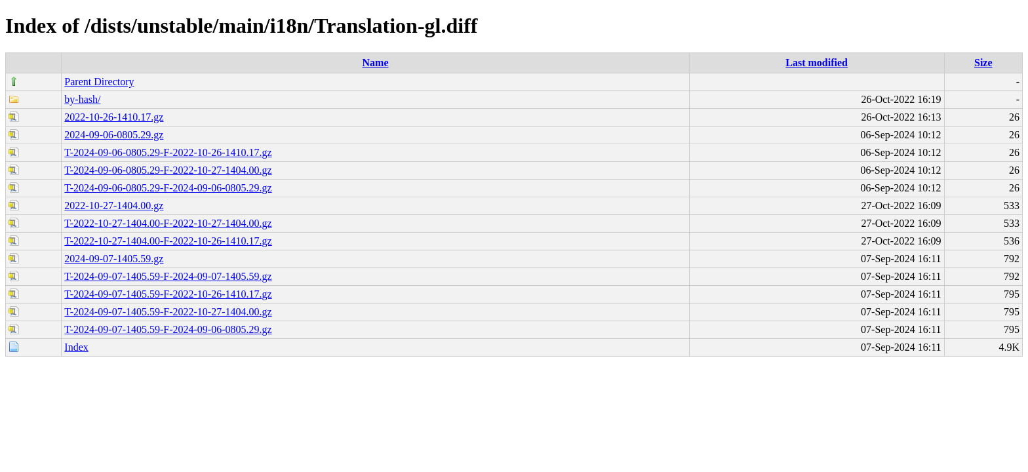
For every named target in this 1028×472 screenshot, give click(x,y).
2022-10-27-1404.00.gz (113, 205)
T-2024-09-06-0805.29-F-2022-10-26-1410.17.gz (167, 152)
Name (376, 62)
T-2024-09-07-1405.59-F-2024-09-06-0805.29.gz (167, 329)
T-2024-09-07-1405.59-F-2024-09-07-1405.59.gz (167, 276)
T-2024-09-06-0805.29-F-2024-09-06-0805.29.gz (167, 187)
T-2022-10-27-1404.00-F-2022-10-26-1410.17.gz (167, 240)
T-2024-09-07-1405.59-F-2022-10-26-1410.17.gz (167, 294)
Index (76, 347)
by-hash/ (82, 99)
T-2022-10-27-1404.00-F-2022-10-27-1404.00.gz (167, 223)
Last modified (816, 62)
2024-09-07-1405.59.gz (113, 258)
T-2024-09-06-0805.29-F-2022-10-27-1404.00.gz (167, 170)
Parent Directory (99, 81)
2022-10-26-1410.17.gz (113, 117)
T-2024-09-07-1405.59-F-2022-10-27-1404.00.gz (167, 311)
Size (983, 62)
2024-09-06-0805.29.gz (113, 134)
